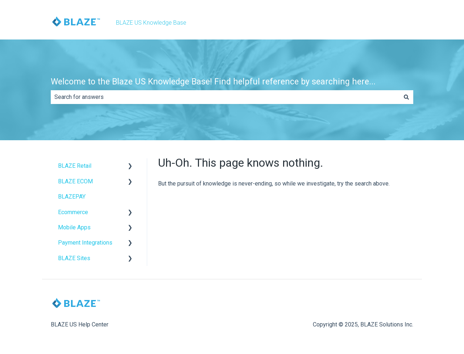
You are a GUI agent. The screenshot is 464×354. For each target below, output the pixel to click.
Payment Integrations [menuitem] (85, 242)
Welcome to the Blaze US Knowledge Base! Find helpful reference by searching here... (213, 82)
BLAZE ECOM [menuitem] (75, 181)
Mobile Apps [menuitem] (74, 227)
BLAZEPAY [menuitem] (72, 196)
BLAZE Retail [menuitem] (74, 165)
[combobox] (225, 97)
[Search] (406, 97)
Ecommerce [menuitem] (73, 212)
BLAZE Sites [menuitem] (74, 258)
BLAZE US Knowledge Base (151, 22)
